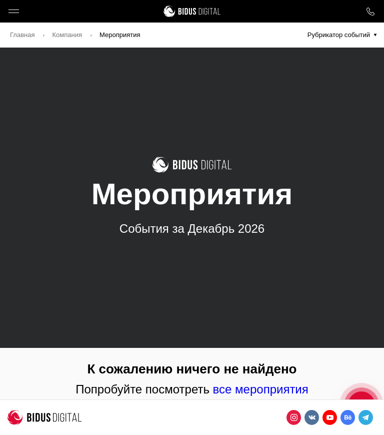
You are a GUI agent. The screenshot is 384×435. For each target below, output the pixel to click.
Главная (22, 35)
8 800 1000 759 (370, 11)
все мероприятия (260, 389)
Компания (67, 35)
